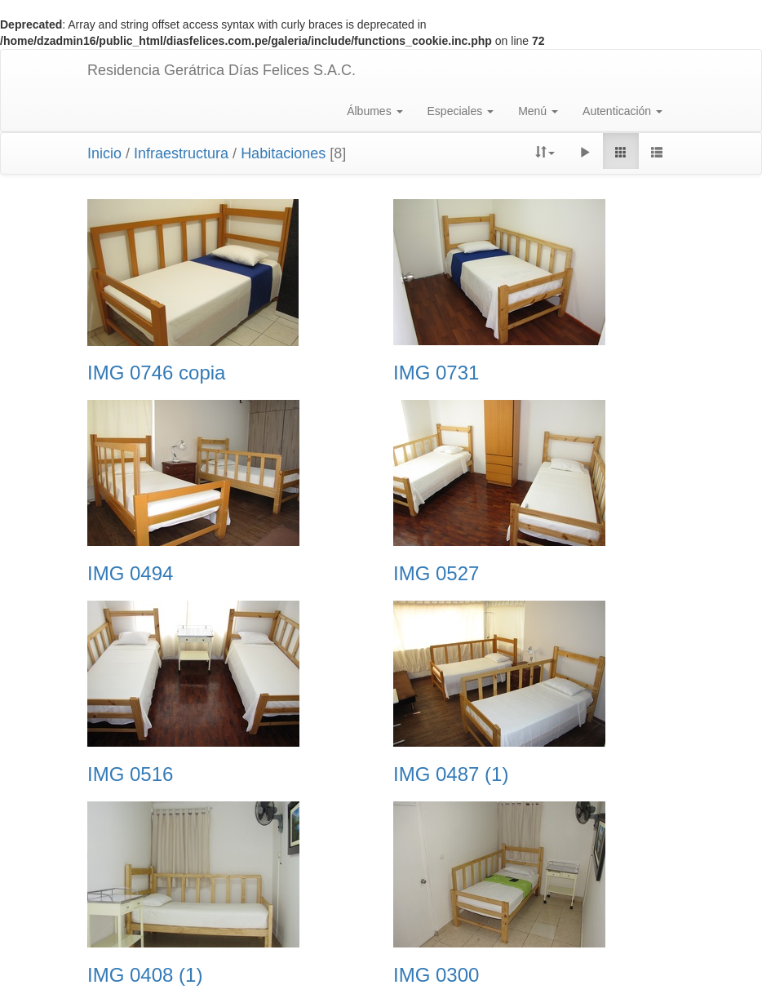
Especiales (461, 111)
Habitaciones (283, 153)
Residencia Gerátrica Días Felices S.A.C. (221, 70)
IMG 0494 (130, 573)
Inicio (104, 153)
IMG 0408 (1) (144, 975)
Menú (538, 111)
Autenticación (622, 111)
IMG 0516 (130, 774)
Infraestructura (181, 153)
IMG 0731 (436, 373)
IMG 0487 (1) (450, 774)
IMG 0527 (436, 573)
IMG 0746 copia (156, 373)
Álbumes (374, 111)
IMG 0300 (436, 975)
